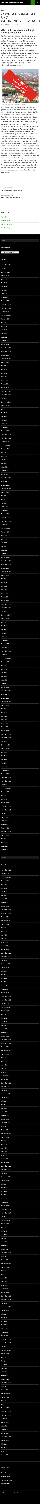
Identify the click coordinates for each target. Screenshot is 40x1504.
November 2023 (6, 351)
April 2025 (4, 290)
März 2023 (4, 380)
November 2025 (6, 265)
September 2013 (6, 788)
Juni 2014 (4, 756)
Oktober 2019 (5, 525)
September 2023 (6, 359)
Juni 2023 (4, 369)
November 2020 (6, 481)
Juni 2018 (4, 582)
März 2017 (4, 636)
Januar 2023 (5, 387)
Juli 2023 (4, 366)
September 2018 (6, 571)
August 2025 (5, 275)
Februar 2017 (5, 640)
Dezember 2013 (6, 777)
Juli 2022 (4, 409)
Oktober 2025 (5, 268)
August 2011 (5, 835)
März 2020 (4, 507)
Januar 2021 (5, 474)
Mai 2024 (4, 330)
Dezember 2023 (6, 348)
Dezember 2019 (6, 517)
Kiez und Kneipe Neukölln (12, 2)
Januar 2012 (5, 828)
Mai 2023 (4, 373)
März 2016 (4, 680)
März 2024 (4, 337)
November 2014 (6, 738)
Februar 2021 (5, 470)
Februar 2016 (5, 683)
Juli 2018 (4, 579)
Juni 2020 (4, 499)
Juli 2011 (4, 839)
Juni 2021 (4, 456)
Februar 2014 (5, 770)
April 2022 (4, 420)
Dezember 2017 (6, 604)
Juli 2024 (4, 322)
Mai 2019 (4, 543)
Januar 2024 (5, 344)
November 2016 (6, 651)
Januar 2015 (5, 730)
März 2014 (4, 766)
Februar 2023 (5, 384)
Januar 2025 (5, 301)
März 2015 (4, 723)
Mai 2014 (4, 759)
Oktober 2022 (5, 398)
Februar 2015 (5, 727)
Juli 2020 (4, 496)
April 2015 (4, 720)
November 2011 (6, 831)
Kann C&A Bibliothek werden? (20, 196)
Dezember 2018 (6, 561)
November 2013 (6, 781)
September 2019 (6, 528)
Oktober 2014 (5, 741)
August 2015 (5, 705)
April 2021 (4, 463)
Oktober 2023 (5, 355)
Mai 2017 (4, 629)
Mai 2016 (4, 673)
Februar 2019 (5, 553)
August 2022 (5, 405)
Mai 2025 (4, 286)
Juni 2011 (4, 842)
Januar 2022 (5, 431)
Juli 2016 (4, 665)
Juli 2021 (4, 452)
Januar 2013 (5, 803)
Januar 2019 (5, 557)
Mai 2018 (4, 586)
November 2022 (6, 395)
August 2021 (5, 449)
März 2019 (4, 550)
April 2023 (4, 377)
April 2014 (4, 763)
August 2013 (5, 792)
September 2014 (6, 745)
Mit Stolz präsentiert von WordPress (10, 1493)
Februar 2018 (5, 597)
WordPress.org (5, 228)
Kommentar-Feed (6, 224)
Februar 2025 (5, 297)
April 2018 (4, 590)
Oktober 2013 (5, 784)
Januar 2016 (5, 687)
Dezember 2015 (6, 691)
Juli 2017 (4, 622)
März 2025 (4, 294)
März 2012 (4, 821)
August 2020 (5, 492)
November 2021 (6, 438)
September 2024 (6, 315)
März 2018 (4, 593)
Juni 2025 (4, 283)
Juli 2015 (4, 709)
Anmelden (4, 217)
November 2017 (6, 608)
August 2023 (5, 362)
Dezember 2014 (6, 734)
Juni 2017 (4, 626)
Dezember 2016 (6, 647)
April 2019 (4, 546)
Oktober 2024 (5, 312)
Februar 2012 (5, 824)
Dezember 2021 (6, 434)
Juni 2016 (4, 669)
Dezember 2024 (6, 304)
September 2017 (6, 615)
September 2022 (6, 402)
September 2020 (6, 488)
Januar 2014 (5, 774)
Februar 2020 (5, 510)
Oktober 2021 (5, 442)
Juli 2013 (4, 795)
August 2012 (5, 817)
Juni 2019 (4, 539)
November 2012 (6, 810)
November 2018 (6, 564)
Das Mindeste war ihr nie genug (20, 189)
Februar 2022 (5, 427)
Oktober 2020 (5, 485)
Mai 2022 (4, 416)
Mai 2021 (4, 460)
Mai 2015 (4, 716)
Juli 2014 (4, 752)
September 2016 (6, 658)
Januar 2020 (5, 514)
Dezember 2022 (6, 391)
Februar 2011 (5, 849)
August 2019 (5, 532)
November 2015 (6, 694)
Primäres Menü (37, 2)
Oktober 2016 (5, 655)
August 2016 (5, 662)
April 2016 (4, 676)
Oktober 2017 (5, 611)
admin (16, 25)
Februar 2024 (5, 340)
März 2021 (4, 467)
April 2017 (4, 633)
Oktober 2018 (5, 568)
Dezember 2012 (6, 806)
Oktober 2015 (5, 698)
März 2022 (4, 423)
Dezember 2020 (6, 478)
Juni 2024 (4, 326)
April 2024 (4, 333)
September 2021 (6, 445)
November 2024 (6, 308)
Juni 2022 (4, 413)
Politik (3, 10)
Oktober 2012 (5, 813)
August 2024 (5, 319)
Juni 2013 (4, 799)
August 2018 (5, 575)
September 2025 (6, 272)
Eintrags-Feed (5, 220)
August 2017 (5, 618)
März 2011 (4, 846)
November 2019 (6, 521)
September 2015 (6, 701)
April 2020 (4, 503)
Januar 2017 (5, 644)
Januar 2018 (5, 600)
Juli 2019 (4, 535)
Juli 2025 (4, 279)
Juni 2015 (4, 712)
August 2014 (5, 748)
